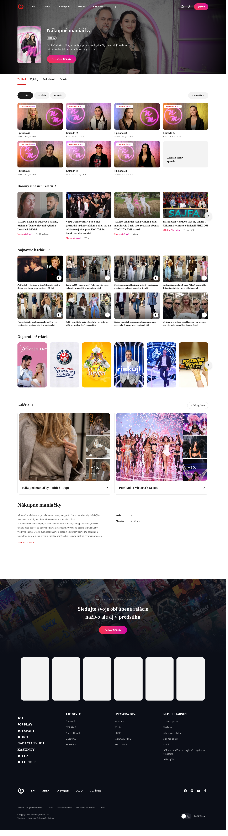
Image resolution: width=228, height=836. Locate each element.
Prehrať (113, 630)
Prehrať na (61, 59)
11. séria (42, 95)
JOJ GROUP (27, 767)
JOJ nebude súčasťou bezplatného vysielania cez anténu (184, 752)
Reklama (167, 727)
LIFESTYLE (73, 714)
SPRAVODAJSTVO (126, 714)
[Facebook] (185, 796)
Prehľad (21, 79)
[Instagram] (192, 796)
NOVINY (119, 721)
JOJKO (23, 739)
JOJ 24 (81, 6)
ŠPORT (118, 733)
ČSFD (51, 38)
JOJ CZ (23, 760)
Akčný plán (168, 759)
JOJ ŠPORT (27, 733)
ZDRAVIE (71, 739)
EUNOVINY (121, 744)
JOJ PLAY (26, 726)
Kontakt (102, 813)
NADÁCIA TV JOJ (32, 747)
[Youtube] (198, 796)
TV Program (63, 6)
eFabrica (51, 824)
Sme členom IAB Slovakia (85, 813)
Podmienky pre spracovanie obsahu (29, 813)
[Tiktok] (205, 796)
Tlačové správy (170, 721)
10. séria (58, 95)
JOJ (20, 719)
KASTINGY (27, 753)
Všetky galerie (198, 405)
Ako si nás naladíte (172, 733)
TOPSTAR (71, 727)
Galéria (63, 79)
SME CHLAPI (73, 733)
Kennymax (32, 824)
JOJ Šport (98, 6)
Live (33, 6)
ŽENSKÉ (70, 721)
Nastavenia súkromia (64, 813)
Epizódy (34, 79)
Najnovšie (198, 95)
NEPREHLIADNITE (175, 714)
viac (92, 49)
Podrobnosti (49, 79)
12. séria (25, 95)
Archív (46, 6)
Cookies (50, 813)
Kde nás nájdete (170, 739)
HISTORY (71, 744)
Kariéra (166, 744)
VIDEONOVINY (123, 739)
